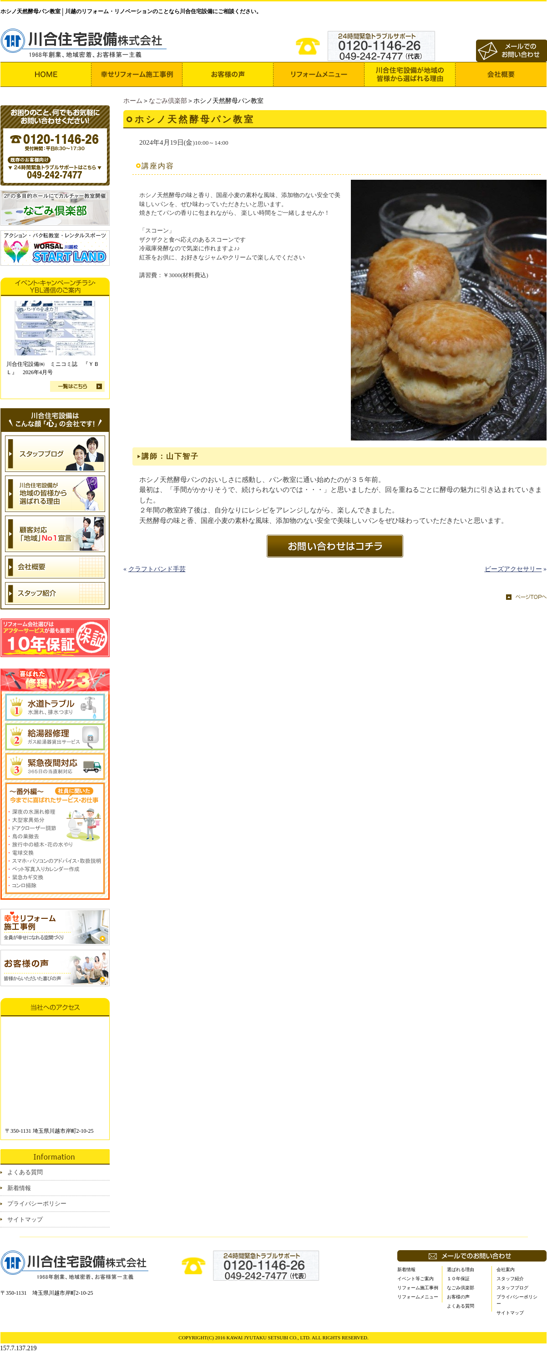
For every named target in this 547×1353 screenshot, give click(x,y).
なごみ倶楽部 (168, 100)
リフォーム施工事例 (417, 1287)
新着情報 (19, 1188)
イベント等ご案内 (415, 1278)
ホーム (132, 100)
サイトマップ (25, 1219)
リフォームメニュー (417, 1296)
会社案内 (505, 1269)
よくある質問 (25, 1172)
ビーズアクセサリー (513, 569)
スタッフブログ (512, 1287)
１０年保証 (458, 1278)
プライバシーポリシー (36, 1203)
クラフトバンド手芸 (157, 569)
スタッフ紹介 (510, 1278)
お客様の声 (458, 1296)
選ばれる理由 (460, 1269)
